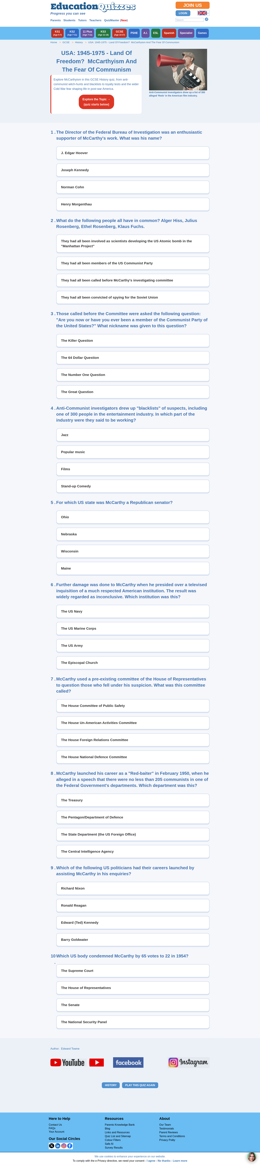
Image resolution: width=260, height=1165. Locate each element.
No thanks (164, 1160)
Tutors (82, 20)
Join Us (192, 5)
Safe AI (109, 1143)
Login (183, 13)
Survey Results (114, 1147)
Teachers (95, 20)
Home (53, 42)
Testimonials (166, 1128)
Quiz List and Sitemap (118, 1136)
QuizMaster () (116, 20)
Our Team (165, 1124)
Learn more (180, 1160)
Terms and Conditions (172, 1136)
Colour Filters (113, 1140)
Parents (55, 20)
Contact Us (55, 1124)
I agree (151, 1160)
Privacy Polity (167, 1140)
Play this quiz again (140, 1085)
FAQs (52, 1128)
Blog (107, 1128)
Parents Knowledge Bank (120, 1124)
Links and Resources (117, 1132)
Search (206, 19)
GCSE (66, 42)
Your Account (56, 1131)
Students (69, 20)
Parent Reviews (168, 1132)
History (79, 42)
